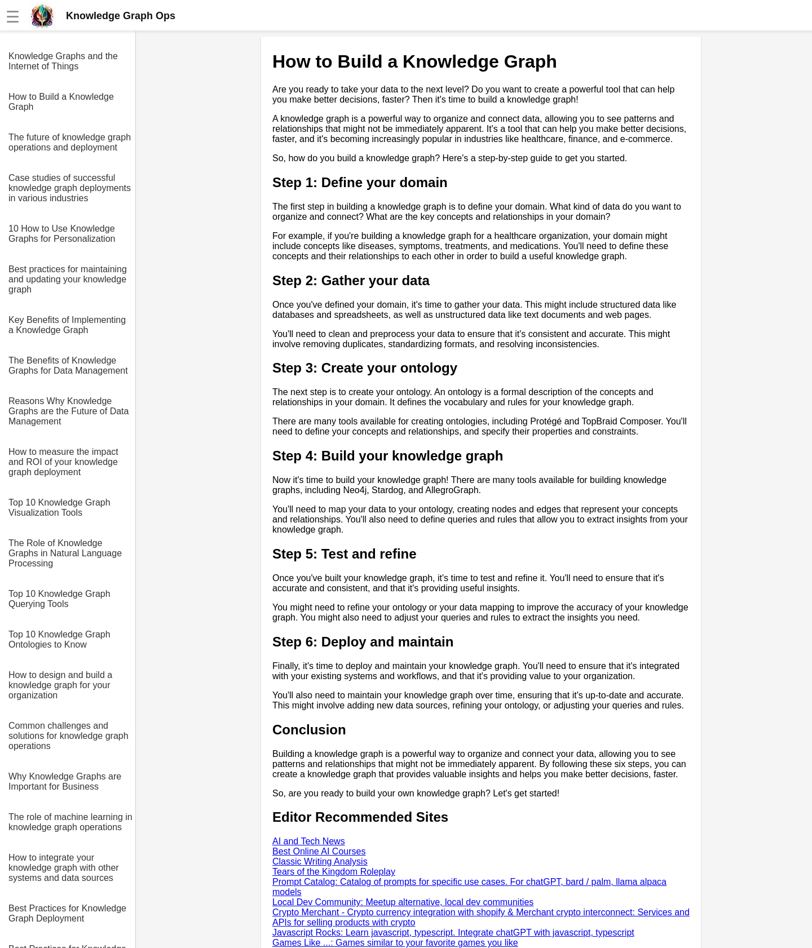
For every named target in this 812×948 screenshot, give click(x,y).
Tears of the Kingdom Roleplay (333, 871)
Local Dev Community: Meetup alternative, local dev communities (402, 902)
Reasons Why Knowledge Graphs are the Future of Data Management (68, 411)
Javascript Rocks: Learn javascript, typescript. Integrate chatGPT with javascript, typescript (453, 932)
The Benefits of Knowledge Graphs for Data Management (68, 365)
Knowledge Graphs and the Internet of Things (63, 61)
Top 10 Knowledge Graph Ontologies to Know (59, 639)
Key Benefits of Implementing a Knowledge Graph (67, 325)
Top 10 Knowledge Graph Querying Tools (59, 599)
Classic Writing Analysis (320, 861)
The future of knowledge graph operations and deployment (69, 142)
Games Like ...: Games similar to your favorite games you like (395, 942)
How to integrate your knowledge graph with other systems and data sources (63, 868)
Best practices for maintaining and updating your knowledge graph (67, 279)
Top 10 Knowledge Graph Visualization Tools (59, 507)
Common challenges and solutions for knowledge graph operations (68, 736)
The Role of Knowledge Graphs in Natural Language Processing (65, 553)
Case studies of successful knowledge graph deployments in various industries (69, 188)
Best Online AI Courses (318, 851)
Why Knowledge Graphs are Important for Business (64, 781)
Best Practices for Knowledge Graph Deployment (67, 913)
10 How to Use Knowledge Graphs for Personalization (61, 233)
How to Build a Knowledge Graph (61, 102)
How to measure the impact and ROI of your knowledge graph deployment (63, 462)
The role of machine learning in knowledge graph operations (70, 822)
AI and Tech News (308, 841)
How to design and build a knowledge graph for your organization (60, 685)
